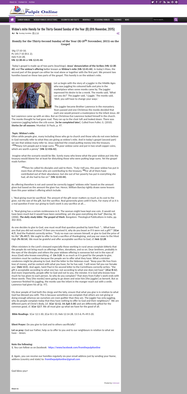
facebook (156, 2)
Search (176, 19)
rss (164, 2)
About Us (13, 2)
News (127, 19)
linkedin (168, 2)
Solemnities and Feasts (70, 19)
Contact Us (23, 2)
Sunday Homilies (24, 19)
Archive (32, 2)
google (160, 2)
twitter (152, 2)
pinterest (176, 2)
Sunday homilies (25, 33)
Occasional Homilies (102, 19)
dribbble (172, 2)
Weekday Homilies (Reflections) (45, 19)
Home (12, 20)
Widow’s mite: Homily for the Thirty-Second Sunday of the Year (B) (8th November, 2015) (63, 29)
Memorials (87, 19)
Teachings (117, 19)
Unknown (115, 383)
